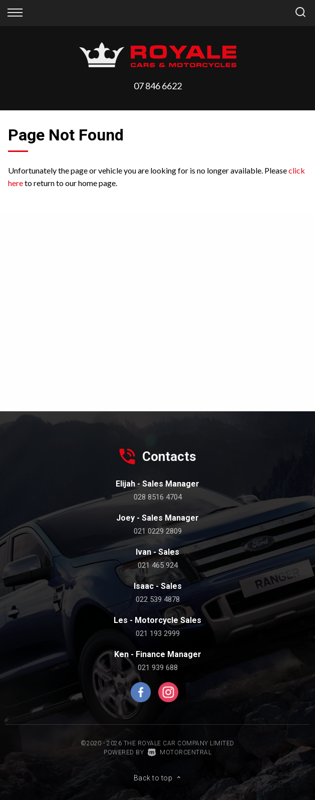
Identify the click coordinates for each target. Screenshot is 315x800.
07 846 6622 (158, 85)
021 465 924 (158, 565)
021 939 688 (158, 667)
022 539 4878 (158, 599)
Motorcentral (180, 752)
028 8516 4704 (158, 497)
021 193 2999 (158, 633)
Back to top (158, 778)
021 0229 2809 (158, 531)
